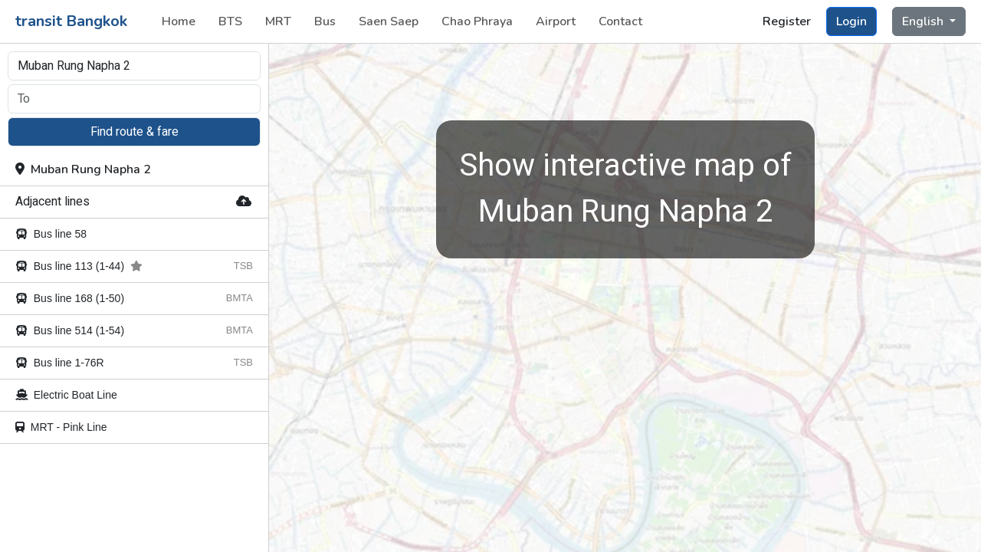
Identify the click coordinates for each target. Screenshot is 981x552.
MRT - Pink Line (61, 427)
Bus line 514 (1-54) (69, 330)
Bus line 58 (51, 234)
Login (851, 21)
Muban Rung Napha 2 (83, 169)
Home (178, 21)
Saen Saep (388, 21)
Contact (620, 21)
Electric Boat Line (66, 395)
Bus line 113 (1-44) (79, 266)
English (924, 21)
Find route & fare (134, 132)
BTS (230, 21)
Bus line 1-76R (59, 362)
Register (787, 21)
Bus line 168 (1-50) (69, 298)
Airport (556, 21)
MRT (278, 21)
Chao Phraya (477, 21)
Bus (325, 21)
